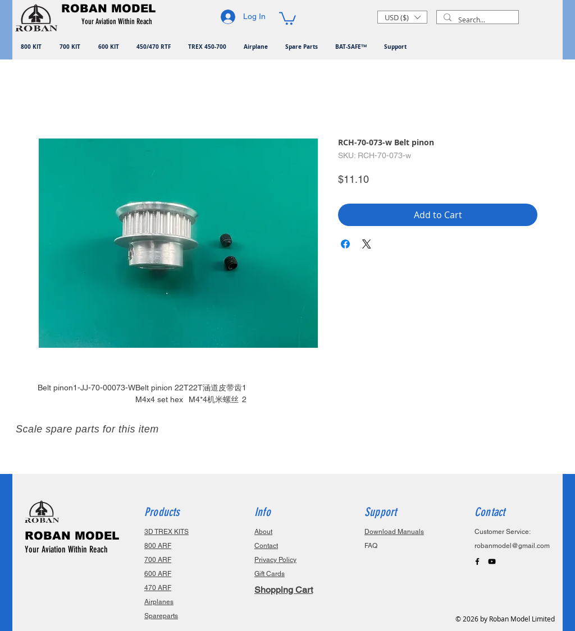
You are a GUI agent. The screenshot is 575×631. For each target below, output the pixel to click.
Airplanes (159, 602)
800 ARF (157, 546)
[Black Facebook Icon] (477, 561)
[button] (118, 22)
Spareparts (161, 616)
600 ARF (157, 574)
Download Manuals (394, 532)
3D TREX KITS (166, 532)
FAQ (370, 546)
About (263, 532)
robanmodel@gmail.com (512, 546)
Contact (266, 546)
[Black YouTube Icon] (491, 561)
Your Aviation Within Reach (66, 549)
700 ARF (157, 560)
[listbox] (402, 17)
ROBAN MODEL (72, 535)
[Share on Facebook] (345, 244)
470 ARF (157, 588)
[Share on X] (366, 244)
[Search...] (476, 20)
